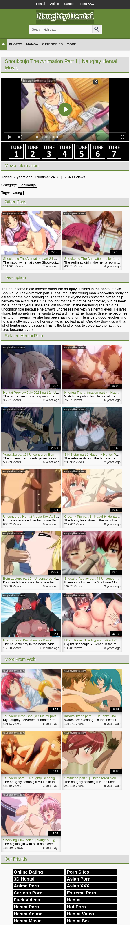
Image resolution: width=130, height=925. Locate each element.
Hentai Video (80, 914)
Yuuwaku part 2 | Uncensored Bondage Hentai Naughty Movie (49, 454)
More (71, 44)
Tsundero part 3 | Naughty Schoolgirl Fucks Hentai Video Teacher (52, 778)
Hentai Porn (26, 907)
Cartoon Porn (28, 893)
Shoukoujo (28, 185)
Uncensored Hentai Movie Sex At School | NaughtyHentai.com (49, 516)
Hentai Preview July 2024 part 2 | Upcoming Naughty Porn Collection (54, 392)
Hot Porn (76, 907)
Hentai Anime (28, 914)
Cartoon (69, 4)
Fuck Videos (27, 900)
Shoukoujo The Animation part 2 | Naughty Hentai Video (44, 258)
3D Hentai (24, 879)
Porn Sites (78, 872)
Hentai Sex (78, 920)
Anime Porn (26, 886)
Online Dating (28, 872)
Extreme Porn (81, 893)
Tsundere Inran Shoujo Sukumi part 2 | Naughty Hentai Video (48, 716)
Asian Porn (79, 879)
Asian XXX (78, 886)
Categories (52, 44)
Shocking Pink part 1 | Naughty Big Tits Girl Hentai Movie (45, 840)
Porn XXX (88, 4)
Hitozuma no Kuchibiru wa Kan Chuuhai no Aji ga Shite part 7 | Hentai (55, 640)
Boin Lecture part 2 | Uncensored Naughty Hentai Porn (44, 578)
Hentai (39, 4)
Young (17, 193)
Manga (32, 44)
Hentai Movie (27, 920)
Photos (15, 44)
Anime (54, 4)
